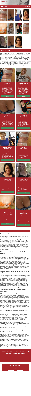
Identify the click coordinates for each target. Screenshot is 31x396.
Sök (6, 6)
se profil (7, 96)
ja (10, 370)
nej (20, 370)
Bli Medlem (27, 6)
